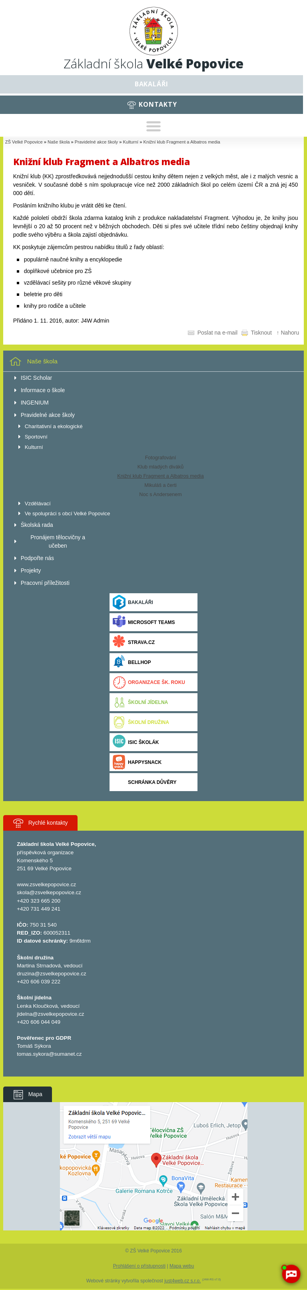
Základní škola (153, 63)
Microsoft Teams (144, 622)
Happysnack (137, 762)
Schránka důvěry (144, 782)
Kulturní (131, 142)
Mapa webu (181, 1266)
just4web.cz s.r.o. (182, 1281)
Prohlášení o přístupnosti (139, 1266)
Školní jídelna (140, 702)
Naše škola (59, 142)
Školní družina (141, 722)
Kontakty (158, 104)
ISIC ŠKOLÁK (136, 742)
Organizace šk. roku (149, 682)
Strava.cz (134, 642)
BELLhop (132, 662)
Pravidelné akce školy (96, 142)
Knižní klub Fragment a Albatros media (182, 142)
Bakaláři (151, 84)
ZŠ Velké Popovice (24, 142)
